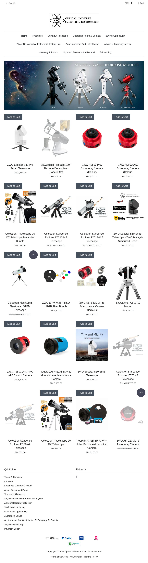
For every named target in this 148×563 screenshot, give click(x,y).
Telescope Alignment (14, 494)
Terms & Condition (13, 477)
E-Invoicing (105, 52)
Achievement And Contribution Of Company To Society (31, 520)
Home (24, 36)
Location (8, 481)
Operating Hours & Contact (87, 36)
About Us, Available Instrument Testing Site (38, 44)
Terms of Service (58, 556)
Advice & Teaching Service (118, 44)
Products (37, 36)
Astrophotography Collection (18, 503)
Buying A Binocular (115, 36)
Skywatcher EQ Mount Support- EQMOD (24, 498)
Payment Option (12, 529)
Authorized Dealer (13, 516)
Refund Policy (91, 556)
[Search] (13, 3)
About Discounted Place (16, 490)
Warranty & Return (48, 52)
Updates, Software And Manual (79, 52)
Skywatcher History (13, 524)
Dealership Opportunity (15, 511)
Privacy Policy (75, 556)
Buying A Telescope (58, 36)
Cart (142, 3)
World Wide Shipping (14, 507)
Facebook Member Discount (18, 485)
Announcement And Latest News (82, 44)
